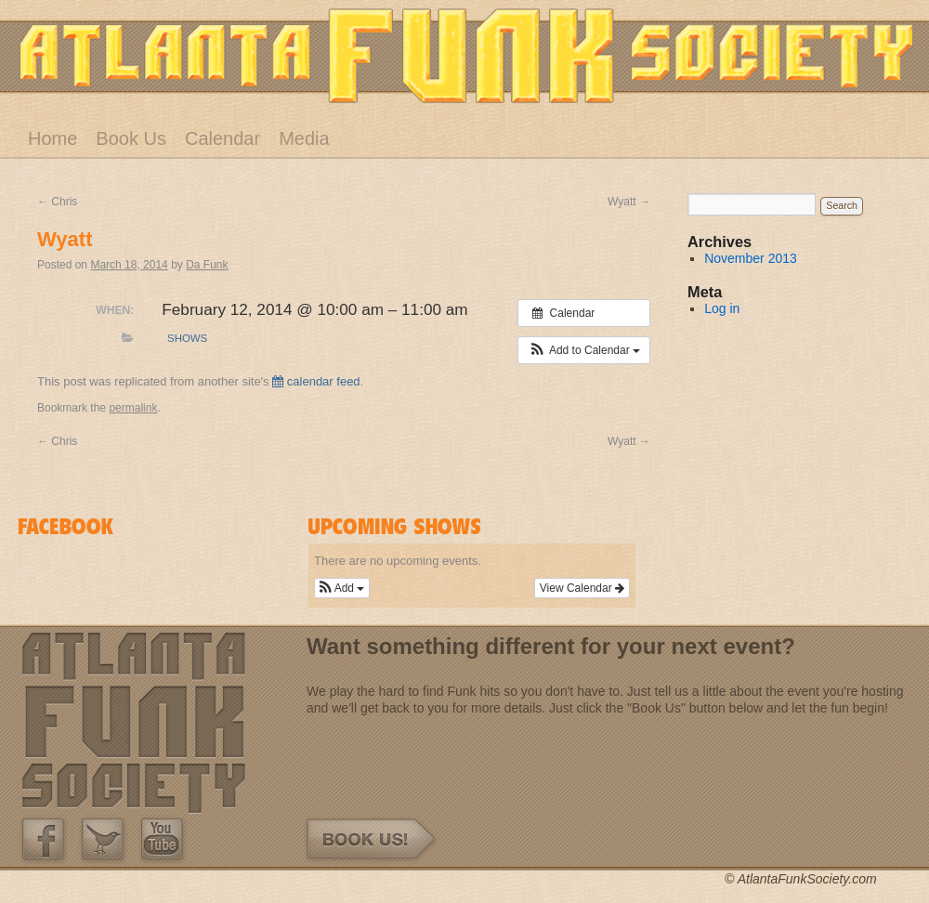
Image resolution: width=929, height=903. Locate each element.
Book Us (131, 138)
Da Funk (207, 264)
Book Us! (372, 840)
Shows (187, 338)
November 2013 (750, 258)
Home (52, 138)
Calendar (222, 138)
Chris (57, 201)
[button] (583, 350)
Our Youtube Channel (162, 840)
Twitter (103, 840)
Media (304, 138)
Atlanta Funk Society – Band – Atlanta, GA (466, 55)
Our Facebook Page (44, 840)
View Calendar (582, 588)
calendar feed (316, 381)
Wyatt (629, 201)
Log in (721, 308)
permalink (133, 407)
